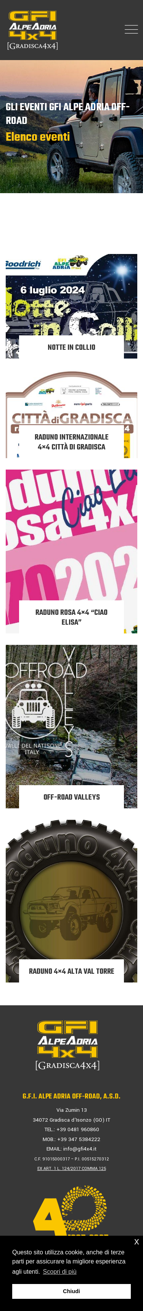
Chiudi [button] (71, 1291)
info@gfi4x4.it (79, 1148)
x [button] (136, 1241)
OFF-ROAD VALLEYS (71, 797)
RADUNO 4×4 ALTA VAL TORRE (71, 972)
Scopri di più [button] (60, 1271)
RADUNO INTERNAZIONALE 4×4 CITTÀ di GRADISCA (72, 442)
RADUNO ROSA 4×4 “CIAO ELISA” (71, 618)
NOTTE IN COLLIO (71, 348)
